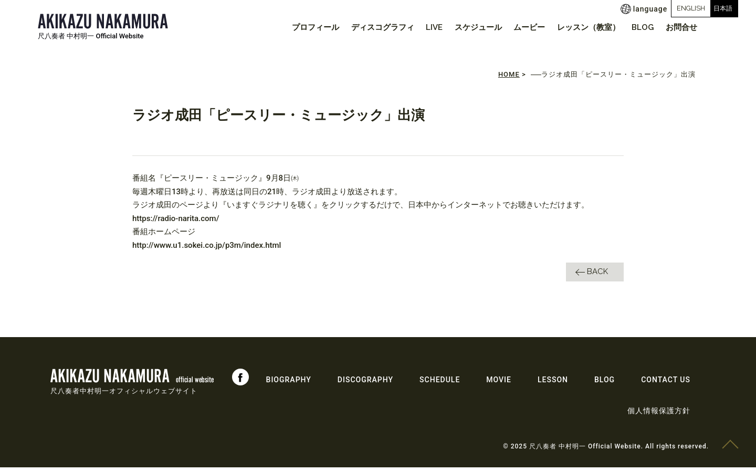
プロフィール (290, 27)
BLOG (638, 27)
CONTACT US (665, 383)
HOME (509, 78)
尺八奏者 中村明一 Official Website (91, 36)
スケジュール (463, 27)
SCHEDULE (439, 383)
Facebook (240, 380)
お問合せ (680, 27)
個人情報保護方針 (658, 414)
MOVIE (498, 383)
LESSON (553, 383)
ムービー (517, 27)
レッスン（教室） (580, 27)
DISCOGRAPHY (365, 383)
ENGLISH (646, 8)
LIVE (416, 27)
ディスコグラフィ (361, 27)
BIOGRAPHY (288, 383)
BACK (597, 275)
